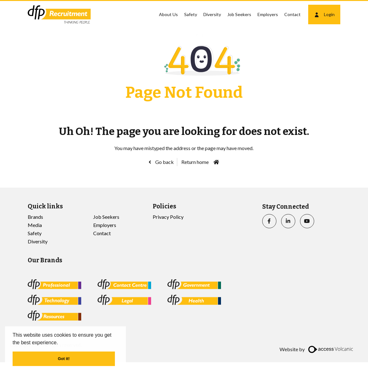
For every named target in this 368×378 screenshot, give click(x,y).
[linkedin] (288, 221)
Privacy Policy (168, 217)
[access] (331, 349)
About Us (168, 14)
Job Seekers (239, 14)
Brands (35, 217)
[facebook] (269, 221)
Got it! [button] (64, 358)
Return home (195, 162)
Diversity (212, 14)
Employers (268, 14)
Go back (164, 162)
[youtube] (307, 221)
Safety (190, 14)
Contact (292, 14)
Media (35, 225)
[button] (60, 343)
